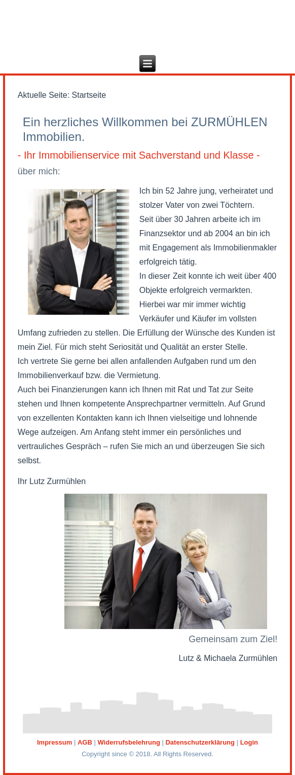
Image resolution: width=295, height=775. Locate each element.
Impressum (54, 742)
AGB (85, 742)
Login (249, 742)
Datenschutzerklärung (200, 742)
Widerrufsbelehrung (128, 742)
